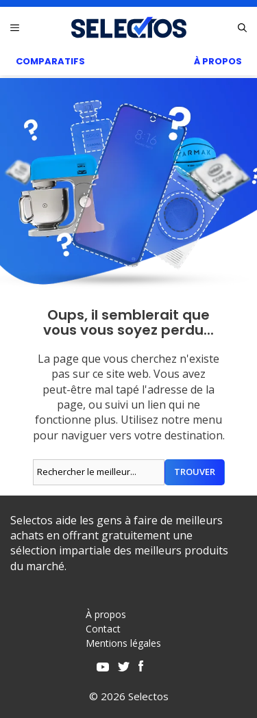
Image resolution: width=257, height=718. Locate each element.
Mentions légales (123, 643)
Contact (103, 628)
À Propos (218, 61)
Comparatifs (50, 61)
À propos (106, 614)
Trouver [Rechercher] (194, 471)
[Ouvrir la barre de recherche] (242, 27)
